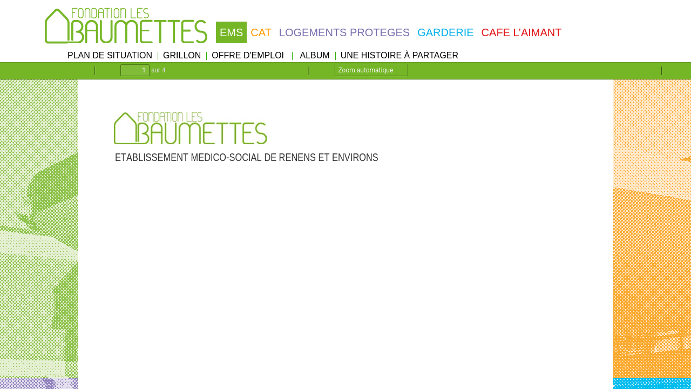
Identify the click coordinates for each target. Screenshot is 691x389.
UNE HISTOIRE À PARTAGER (399, 55)
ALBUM (315, 55)
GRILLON (182, 55)
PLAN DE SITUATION (109, 55)
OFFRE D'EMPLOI (248, 55)
